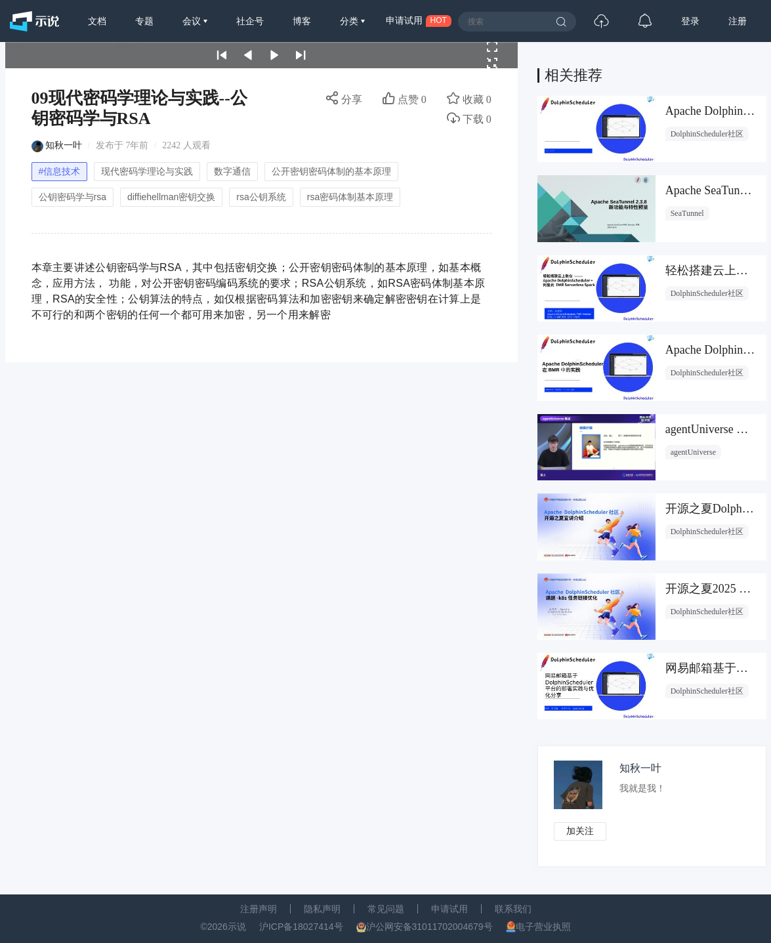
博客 (302, 21)
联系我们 (513, 908)
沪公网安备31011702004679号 (429, 926)
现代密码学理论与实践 (147, 171)
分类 (350, 21)
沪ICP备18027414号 (301, 926)
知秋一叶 (63, 145)
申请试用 (449, 908)
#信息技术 (60, 171)
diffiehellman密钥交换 (171, 197)
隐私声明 (322, 908)
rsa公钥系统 (260, 197)
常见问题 (385, 908)
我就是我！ (643, 788)
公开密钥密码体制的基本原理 (331, 171)
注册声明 (258, 908)
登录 (690, 21)
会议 (192, 21)
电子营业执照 (543, 926)
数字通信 (232, 171)
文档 (97, 21)
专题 (144, 21)
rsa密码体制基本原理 (350, 197)
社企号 (250, 21)
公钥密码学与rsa (72, 197)
